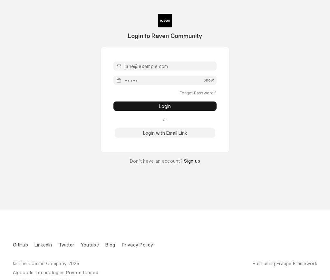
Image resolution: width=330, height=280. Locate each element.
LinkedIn (43, 244)
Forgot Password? (198, 92)
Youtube (90, 244)
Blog (110, 244)
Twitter (66, 244)
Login (165, 106)
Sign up (192, 161)
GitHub (20, 244)
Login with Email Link (165, 133)
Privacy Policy (137, 244)
